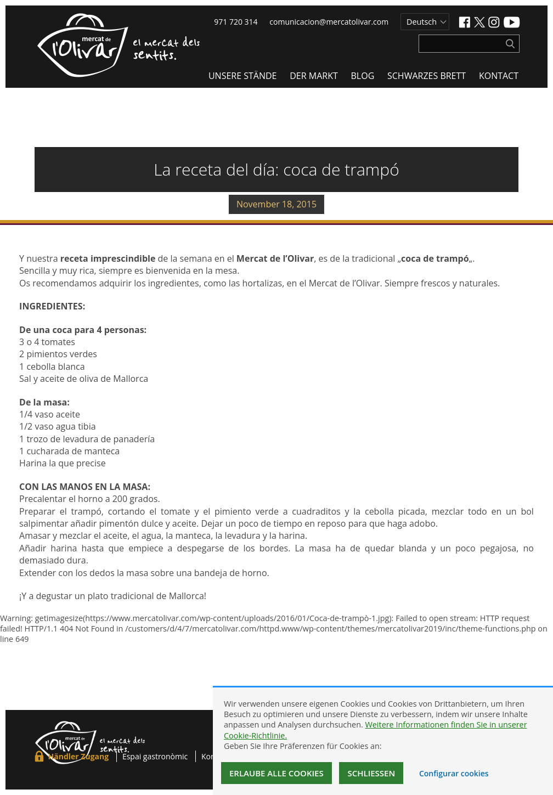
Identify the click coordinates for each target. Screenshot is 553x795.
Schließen (371, 773)
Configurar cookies (454, 773)
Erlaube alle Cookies (276, 773)
